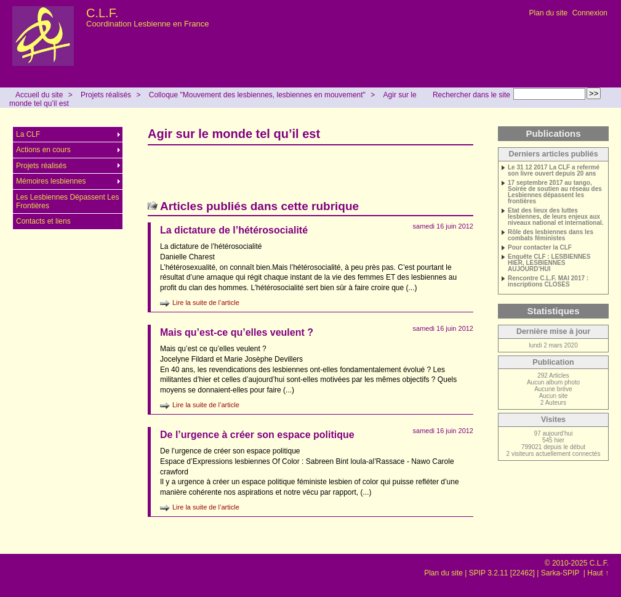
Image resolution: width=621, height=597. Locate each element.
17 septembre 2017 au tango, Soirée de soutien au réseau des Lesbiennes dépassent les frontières (555, 192)
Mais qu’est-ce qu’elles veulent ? (236, 332)
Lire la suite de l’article (205, 302)
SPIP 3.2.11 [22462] (502, 573)
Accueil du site (39, 95)
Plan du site (548, 13)
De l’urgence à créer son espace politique (257, 434)
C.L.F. (102, 13)
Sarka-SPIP (561, 573)
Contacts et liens (43, 221)
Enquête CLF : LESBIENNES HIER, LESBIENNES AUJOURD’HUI (549, 263)
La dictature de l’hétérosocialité (234, 230)
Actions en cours (43, 149)
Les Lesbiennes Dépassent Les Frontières (67, 201)
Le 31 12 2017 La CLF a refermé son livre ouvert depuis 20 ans (553, 170)
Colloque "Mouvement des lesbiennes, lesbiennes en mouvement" (257, 95)
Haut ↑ (598, 573)
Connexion (589, 13)
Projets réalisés (106, 95)
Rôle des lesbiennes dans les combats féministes (550, 235)
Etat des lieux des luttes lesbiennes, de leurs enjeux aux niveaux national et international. (556, 217)
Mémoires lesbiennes (51, 181)
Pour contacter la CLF (540, 248)
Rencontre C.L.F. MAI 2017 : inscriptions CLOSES (548, 281)
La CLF (28, 134)
